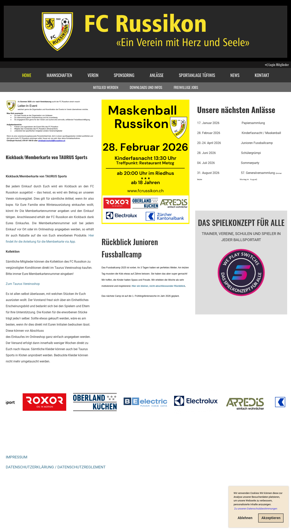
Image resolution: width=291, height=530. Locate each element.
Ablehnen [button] (245, 518)
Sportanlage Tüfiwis (197, 75)
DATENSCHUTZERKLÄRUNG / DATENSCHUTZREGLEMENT (56, 467)
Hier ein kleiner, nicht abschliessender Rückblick (158, 286)
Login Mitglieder (276, 64)
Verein (93, 75)
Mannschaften (59, 75)
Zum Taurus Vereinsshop (23, 284)
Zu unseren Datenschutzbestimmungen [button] (255, 508)
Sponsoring (124, 75)
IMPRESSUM (16, 457)
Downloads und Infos (146, 87)
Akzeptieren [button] (270, 518)
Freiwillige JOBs (186, 87)
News (234, 75)
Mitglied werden (105, 87)
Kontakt (262, 75)
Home (26, 75)
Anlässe (157, 75)
